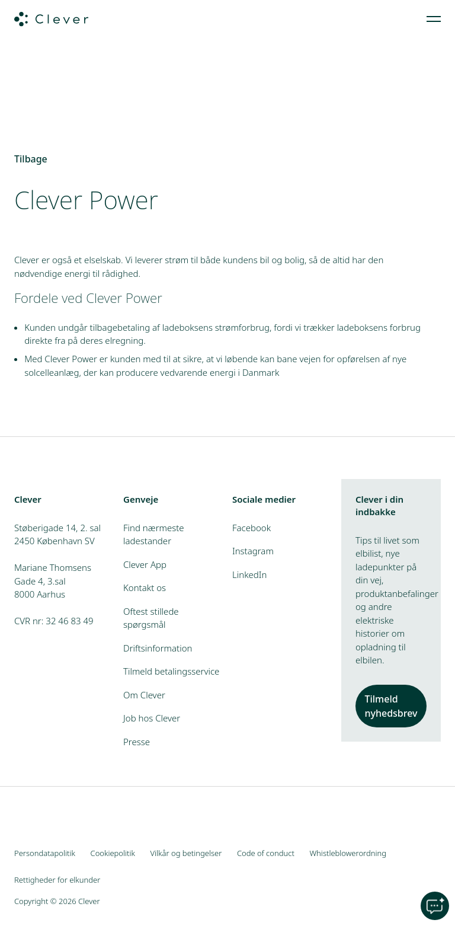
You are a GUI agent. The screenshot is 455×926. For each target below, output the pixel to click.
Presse (136, 742)
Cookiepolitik (113, 853)
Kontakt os (144, 587)
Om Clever (144, 695)
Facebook (251, 528)
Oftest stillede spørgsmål (151, 618)
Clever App (144, 564)
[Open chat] (435, 906)
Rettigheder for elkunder (57, 879)
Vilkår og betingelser (186, 853)
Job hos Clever (151, 718)
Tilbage (30, 158)
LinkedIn (249, 574)
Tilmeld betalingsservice (171, 671)
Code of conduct (265, 853)
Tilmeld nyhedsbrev (390, 706)
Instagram (253, 551)
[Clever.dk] (51, 19)
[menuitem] (434, 19)
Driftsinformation (157, 648)
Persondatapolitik (44, 853)
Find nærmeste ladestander (153, 534)
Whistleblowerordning (347, 853)
